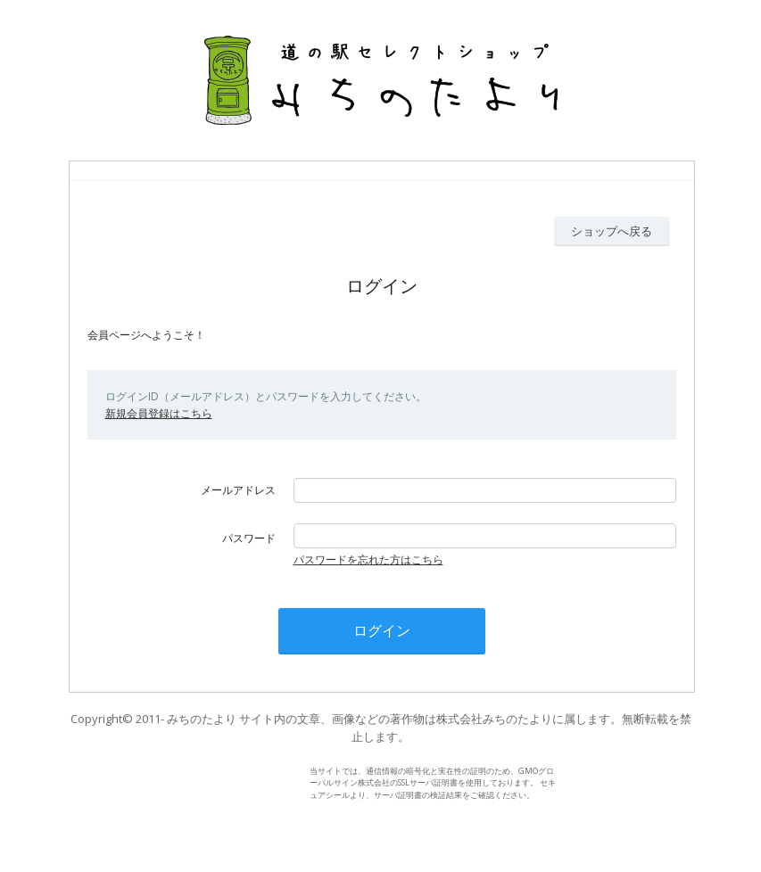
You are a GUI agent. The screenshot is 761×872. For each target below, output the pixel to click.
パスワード (249, 538)
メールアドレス (238, 490)
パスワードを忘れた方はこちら (368, 559)
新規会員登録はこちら (158, 413)
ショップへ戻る (611, 231)
